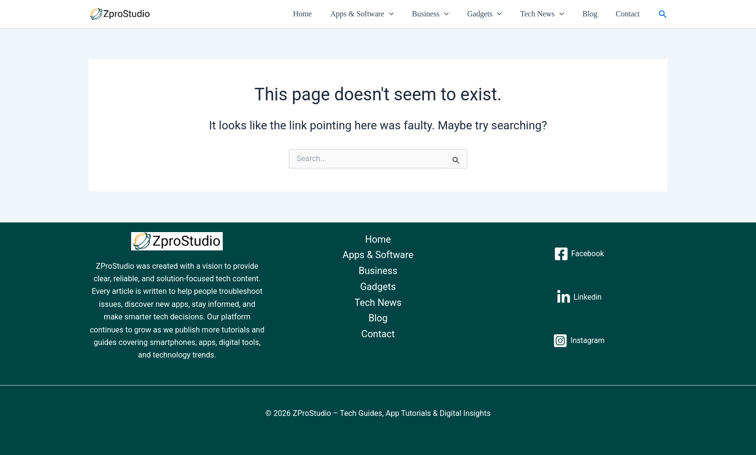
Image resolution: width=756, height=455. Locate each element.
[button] (405, 14)
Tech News (549, 14)
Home (321, 14)
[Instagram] (579, 340)
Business (443, 14)
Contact (629, 14)
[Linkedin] (579, 297)
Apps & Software (378, 14)
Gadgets (494, 14)
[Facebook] (579, 254)
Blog (594, 14)
